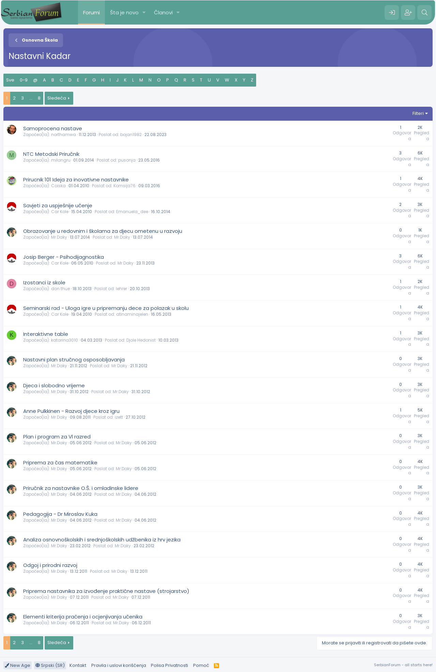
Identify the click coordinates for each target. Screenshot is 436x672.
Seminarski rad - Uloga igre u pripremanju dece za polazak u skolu (106, 308)
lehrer (121, 289)
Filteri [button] (418, 113)
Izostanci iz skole (44, 282)
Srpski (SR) (50, 665)
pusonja (127, 160)
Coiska (58, 186)
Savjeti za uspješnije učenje (57, 205)
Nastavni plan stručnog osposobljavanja (74, 359)
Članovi (163, 12)
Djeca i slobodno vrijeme (54, 385)
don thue (60, 289)
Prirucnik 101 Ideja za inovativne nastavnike (76, 179)
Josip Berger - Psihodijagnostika (63, 256)
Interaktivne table (45, 334)
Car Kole (59, 211)
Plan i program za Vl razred (57, 436)
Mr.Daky (59, 237)
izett (119, 417)
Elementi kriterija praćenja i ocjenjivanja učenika (82, 616)
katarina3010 (64, 340)
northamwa (63, 134)
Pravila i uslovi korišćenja (118, 665)
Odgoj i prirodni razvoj (50, 565)
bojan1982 (131, 134)
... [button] (30, 98)
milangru (61, 160)
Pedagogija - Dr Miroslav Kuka (60, 514)
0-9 (24, 80)
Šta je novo (124, 12)
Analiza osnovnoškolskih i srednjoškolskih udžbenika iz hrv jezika (102, 539)
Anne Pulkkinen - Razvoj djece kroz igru (71, 411)
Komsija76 (124, 186)
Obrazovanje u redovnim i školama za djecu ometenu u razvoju (102, 231)
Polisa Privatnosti (169, 665)
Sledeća (56, 98)
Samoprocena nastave (52, 128)
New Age (17, 665)
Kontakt (77, 665)
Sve (10, 80)
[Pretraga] (424, 12)
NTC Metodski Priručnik (51, 154)
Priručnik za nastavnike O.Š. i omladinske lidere (80, 488)
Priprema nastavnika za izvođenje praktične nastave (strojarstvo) (106, 591)
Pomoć (201, 665)
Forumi (91, 12)
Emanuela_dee (132, 211)
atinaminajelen (132, 314)
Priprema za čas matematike (60, 462)
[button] (144, 12)
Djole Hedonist (141, 340)
